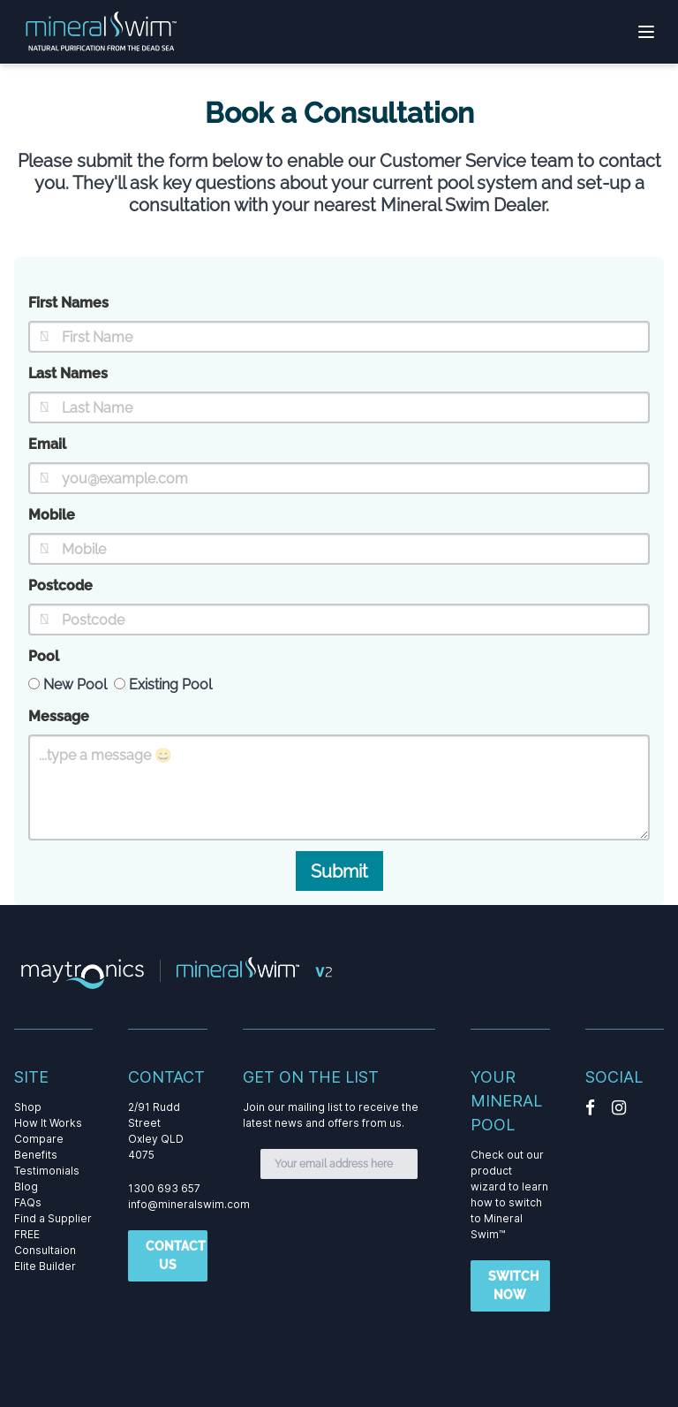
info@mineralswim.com (189, 1204)
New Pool (67, 684)
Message (58, 716)
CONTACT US (176, 1255)
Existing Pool (163, 684)
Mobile (51, 514)
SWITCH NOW (513, 1285)
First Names (68, 302)
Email (47, 444)
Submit (339, 871)
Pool (43, 656)
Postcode (60, 585)
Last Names (68, 373)
